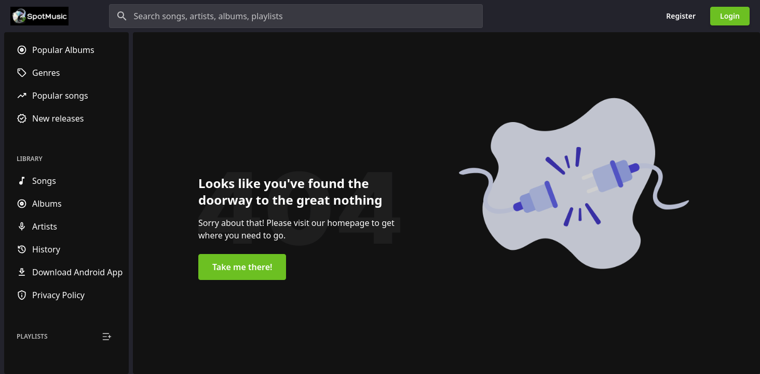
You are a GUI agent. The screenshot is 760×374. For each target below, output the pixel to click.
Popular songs (52, 95)
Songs (36, 180)
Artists (37, 226)
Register (681, 16)
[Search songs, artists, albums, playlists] (296, 16)
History (38, 249)
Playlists (32, 336)
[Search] (122, 16)
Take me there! (242, 267)
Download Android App (70, 272)
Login (730, 16)
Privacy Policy (51, 295)
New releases (50, 118)
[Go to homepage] (39, 16)
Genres (38, 72)
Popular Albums (55, 50)
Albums (39, 203)
